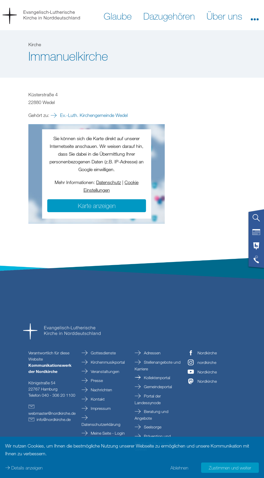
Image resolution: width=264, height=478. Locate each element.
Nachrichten (101, 389)
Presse (96, 380)
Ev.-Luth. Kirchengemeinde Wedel (93, 115)
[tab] (256, 220)
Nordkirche (207, 352)
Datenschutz (108, 182)
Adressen (152, 352)
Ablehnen (179, 468)
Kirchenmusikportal (107, 362)
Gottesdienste (103, 352)
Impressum (100, 408)
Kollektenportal (156, 377)
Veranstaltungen (104, 371)
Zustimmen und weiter (230, 468)
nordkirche (206, 362)
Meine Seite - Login (107, 433)
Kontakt (97, 399)
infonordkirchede (54, 419)
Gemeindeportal (157, 386)
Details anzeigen (27, 468)
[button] (255, 15)
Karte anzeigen (97, 205)
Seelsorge (152, 427)
